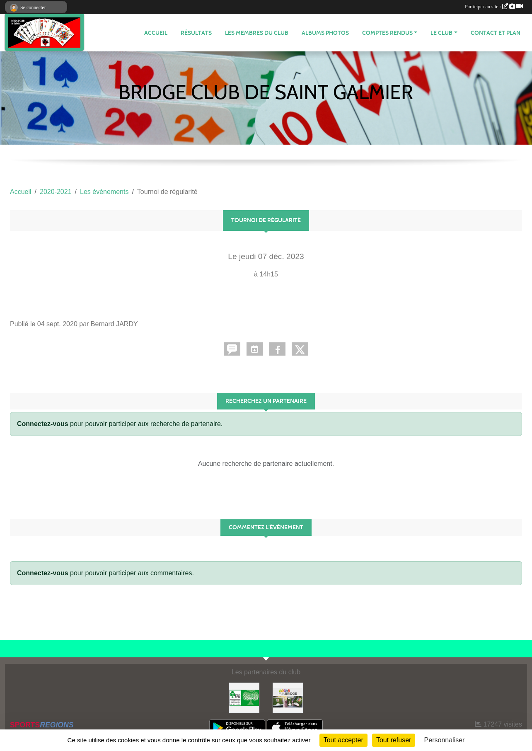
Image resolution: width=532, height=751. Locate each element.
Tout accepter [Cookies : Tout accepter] (343, 740)
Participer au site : (494, 7)
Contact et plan (495, 32)
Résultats (196, 32)
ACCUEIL (155, 32)
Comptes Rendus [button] (387, 32)
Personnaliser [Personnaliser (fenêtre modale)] (444, 740)
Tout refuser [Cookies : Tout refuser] (393, 740)
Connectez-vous (42, 423)
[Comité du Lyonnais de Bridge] (244, 697)
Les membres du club (256, 32)
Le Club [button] (441, 32)
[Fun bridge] (288, 697)
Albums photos (325, 32)
